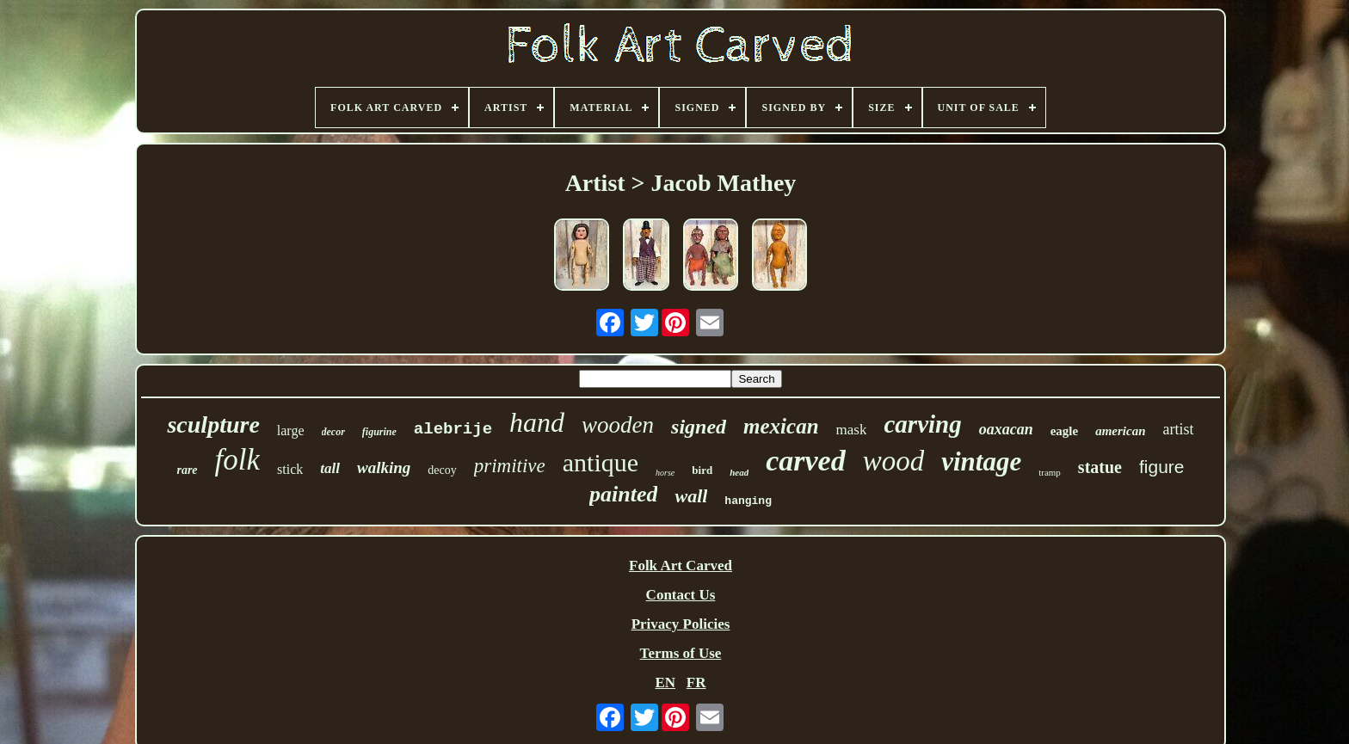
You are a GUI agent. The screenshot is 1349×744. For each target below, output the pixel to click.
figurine (379, 432)
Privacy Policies (680, 624)
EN (665, 682)
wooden (618, 425)
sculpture (213, 424)
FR (696, 682)
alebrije (453, 429)
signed (698, 426)
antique (600, 462)
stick (290, 469)
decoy (442, 470)
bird (702, 470)
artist (1178, 429)
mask (851, 429)
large (291, 430)
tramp (1049, 472)
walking (383, 467)
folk (237, 460)
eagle (1064, 431)
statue (1100, 467)
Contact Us (681, 595)
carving (922, 424)
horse (665, 472)
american (1120, 431)
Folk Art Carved (680, 565)
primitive (509, 466)
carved (806, 461)
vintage (981, 461)
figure (1162, 467)
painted (623, 494)
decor (333, 432)
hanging (748, 501)
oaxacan (1006, 429)
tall (330, 468)
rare (186, 470)
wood (894, 461)
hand (536, 422)
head (739, 472)
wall (690, 496)
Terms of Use (681, 653)
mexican (781, 426)
